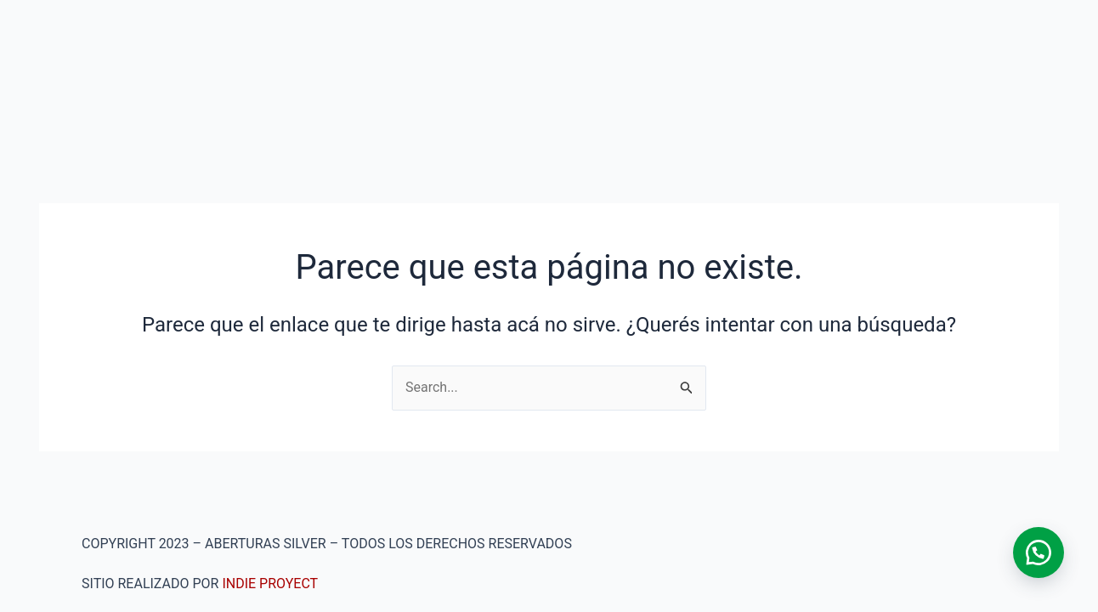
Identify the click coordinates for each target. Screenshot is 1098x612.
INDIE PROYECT (270, 583)
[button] (1038, 552)
